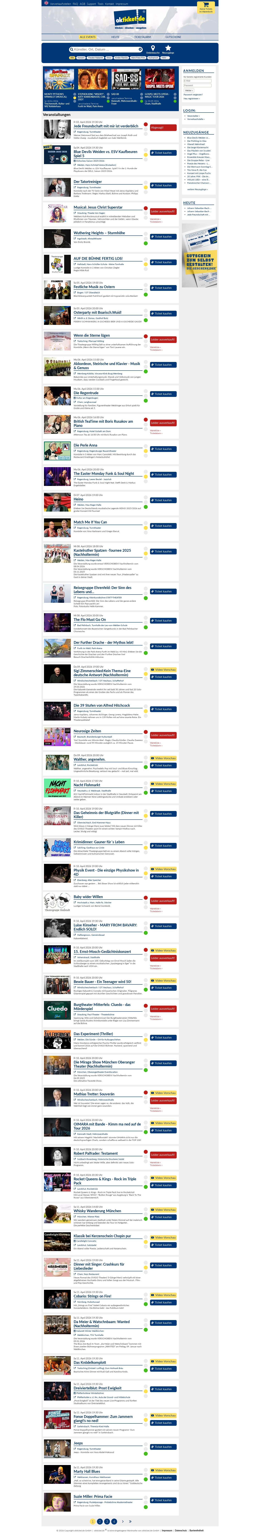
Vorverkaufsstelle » (196, 119)
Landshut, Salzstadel (86, 1245)
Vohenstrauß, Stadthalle (88, 957)
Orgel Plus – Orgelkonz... (198, 153)
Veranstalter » (193, 115)
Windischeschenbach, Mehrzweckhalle (95, 1099)
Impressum (122, 3)
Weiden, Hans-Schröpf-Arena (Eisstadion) (96, 165)
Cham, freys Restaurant (88, 1274)
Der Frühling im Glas (196, 141)
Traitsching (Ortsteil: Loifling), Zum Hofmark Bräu (100, 1368)
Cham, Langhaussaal (86, 402)
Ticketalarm (142, 37)
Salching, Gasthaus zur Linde (90, 847)
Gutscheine (173, 37)
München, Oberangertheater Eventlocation (97, 1072)
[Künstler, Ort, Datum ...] (105, 49)
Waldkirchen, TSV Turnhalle (90, 1335)
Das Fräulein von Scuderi (199, 150)
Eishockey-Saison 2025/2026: (89, 160)
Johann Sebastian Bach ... (199, 211)
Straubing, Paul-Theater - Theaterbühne (95, 1014)
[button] (189, 90)
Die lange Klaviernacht (197, 147)
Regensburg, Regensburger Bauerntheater (96, 451)
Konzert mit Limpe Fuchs (199, 173)
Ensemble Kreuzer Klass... (199, 157)
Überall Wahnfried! (196, 144)
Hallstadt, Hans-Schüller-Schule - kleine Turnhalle (100, 264)
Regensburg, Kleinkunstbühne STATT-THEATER (99, 597)
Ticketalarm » (156, 221)
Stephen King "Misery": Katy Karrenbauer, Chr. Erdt (92, 97)
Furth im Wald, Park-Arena (89, 648)
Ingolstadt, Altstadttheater (89, 238)
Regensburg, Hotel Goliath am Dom (94, 431)
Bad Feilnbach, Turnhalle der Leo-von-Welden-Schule (102, 625)
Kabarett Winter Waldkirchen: (89, 1331)
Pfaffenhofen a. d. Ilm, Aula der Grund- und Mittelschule (103, 1397)
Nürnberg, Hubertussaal (88, 1302)
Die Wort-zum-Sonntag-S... (199, 166)
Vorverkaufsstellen (60, 3)
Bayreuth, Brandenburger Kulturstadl (94, 736)
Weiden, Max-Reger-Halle (89, 505)
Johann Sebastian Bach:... (199, 208)
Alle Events (87, 37)
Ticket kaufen (161, 152)
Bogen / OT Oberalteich (88, 292)
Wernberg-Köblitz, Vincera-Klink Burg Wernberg (99, 373)
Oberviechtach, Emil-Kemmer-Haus (94, 822)
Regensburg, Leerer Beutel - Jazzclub (94, 479)
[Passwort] (198, 85)
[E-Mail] (198, 81)
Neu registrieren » (192, 98)
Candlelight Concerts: (85, 1241)
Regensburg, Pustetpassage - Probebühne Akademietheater (105, 1502)
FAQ (75, 3)
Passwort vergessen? (193, 94)
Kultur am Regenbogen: (86, 398)
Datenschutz (181, 1530)
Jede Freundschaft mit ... (198, 214)
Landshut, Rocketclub (87, 765)
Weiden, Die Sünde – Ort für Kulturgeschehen (99, 1039)
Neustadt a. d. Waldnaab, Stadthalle (94, 790)
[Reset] (140, 49)
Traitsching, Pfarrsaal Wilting (90, 341)
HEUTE (115, 37)
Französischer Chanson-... (199, 183)
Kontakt (109, 3)
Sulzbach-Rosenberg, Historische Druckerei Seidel (100, 1159)
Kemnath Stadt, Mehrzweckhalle (92, 1134)
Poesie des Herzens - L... (198, 163)
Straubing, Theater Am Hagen (91, 213)
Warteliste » (155, 219)
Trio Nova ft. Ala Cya (197, 170)
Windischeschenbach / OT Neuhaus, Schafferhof (100, 680)
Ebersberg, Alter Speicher (89, 880)
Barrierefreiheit (196, 1530)
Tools (100, 3)
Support (91, 3)
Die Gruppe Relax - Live (198, 160)
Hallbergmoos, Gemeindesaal (91, 935)
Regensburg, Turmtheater (89, 131)
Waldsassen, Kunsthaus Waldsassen (94, 1477)
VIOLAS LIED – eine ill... (198, 179)
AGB (82, 3)
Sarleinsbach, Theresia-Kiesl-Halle (93, 1426)
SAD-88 (115, 94)
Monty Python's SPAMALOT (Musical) (55, 95)
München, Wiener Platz (88, 1216)
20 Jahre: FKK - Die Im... (198, 176)
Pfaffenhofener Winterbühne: (89, 1393)
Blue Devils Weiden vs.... (198, 137)
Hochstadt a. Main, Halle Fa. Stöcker (94, 902)
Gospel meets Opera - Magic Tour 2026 (157, 95)
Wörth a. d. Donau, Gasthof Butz (92, 318)
